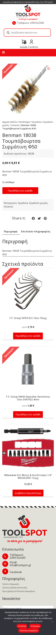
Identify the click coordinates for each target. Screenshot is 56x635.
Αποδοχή (22, 626)
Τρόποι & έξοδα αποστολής (14, 587)
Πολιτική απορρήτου (29, 630)
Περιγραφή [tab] (10, 231)
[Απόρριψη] (52, 621)
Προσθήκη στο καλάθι (20, 190)
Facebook (16, 572)
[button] (48, 68)
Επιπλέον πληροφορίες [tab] (35, 231)
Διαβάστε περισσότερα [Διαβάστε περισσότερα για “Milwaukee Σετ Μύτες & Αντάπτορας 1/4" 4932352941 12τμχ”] (28, 493)
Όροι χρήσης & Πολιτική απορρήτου (18, 591)
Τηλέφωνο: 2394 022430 (30, 22)
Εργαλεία (36, 121)
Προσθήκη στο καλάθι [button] (28, 336)
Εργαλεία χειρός (38, 203)
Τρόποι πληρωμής (10, 584)
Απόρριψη (35, 626)
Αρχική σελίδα (9, 121)
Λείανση (15, 125)
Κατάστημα (24, 121)
